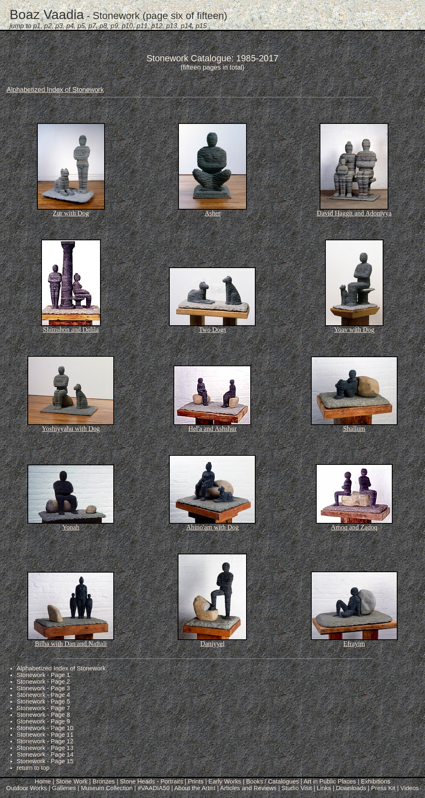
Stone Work (72, 781)
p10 (127, 25)
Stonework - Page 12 (45, 741)
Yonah (70, 527)
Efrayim (354, 643)
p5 (81, 25)
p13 (171, 25)
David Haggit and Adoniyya (354, 213)
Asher (212, 213)
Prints (195, 781)
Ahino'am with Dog (212, 527)
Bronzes (104, 781)
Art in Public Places (329, 781)
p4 (70, 25)
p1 (37, 25)
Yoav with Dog (354, 329)
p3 (59, 25)
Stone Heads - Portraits (151, 781)
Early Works (224, 781)
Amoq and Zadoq (354, 527)
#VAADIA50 (154, 788)
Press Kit (383, 788)
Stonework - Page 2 (43, 681)
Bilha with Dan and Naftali (71, 643)
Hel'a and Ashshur (212, 428)
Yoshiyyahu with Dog (71, 428)
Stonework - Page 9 (43, 721)
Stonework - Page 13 (45, 748)
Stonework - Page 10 (45, 728)
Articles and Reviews (248, 788)
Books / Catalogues (272, 781)
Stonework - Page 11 (45, 734)
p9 (114, 25)
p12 (157, 25)
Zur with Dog (71, 213)
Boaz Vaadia (47, 14)
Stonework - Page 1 (43, 675)
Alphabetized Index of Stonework (55, 89)
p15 (201, 25)
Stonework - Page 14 (45, 754)
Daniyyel (212, 643)
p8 (103, 25)
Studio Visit (296, 788)
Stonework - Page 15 (45, 761)
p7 (92, 25)
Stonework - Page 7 (43, 708)
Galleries (64, 788)
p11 (142, 25)
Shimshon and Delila (71, 329)
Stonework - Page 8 (43, 714)
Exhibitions (376, 781)
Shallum (354, 428)
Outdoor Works (26, 788)
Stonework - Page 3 (43, 688)
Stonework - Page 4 (43, 695)
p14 (186, 25)
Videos (410, 788)
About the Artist (194, 788)
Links (324, 788)
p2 (48, 25)
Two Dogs (212, 329)
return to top (33, 767)
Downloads (351, 788)
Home (43, 781)
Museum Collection (107, 788)
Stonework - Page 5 (43, 701)
